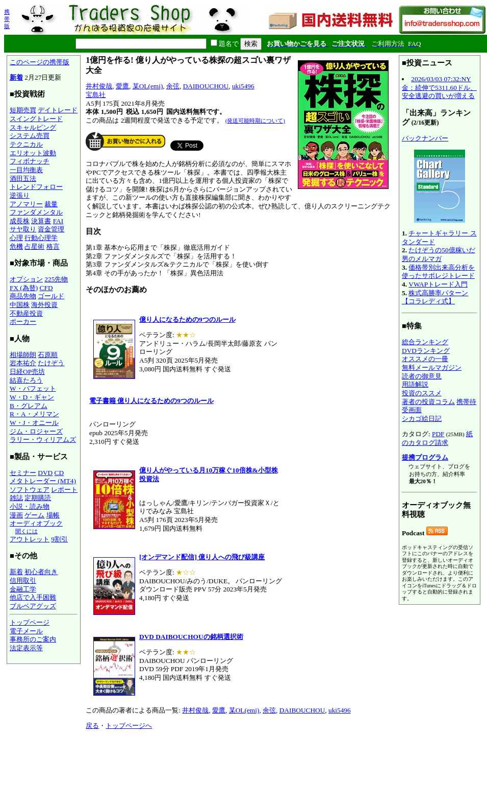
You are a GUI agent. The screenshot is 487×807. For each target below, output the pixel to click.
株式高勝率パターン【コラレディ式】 (435, 297)
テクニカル (26, 144)
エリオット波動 (33, 153)
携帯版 (7, 19)
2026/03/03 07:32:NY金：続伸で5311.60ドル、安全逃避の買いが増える (439, 87)
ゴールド (51, 296)
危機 (16, 246)
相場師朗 (23, 355)
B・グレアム (28, 406)
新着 (16, 77)
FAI (58, 221)
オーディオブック (36, 523)
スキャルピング (33, 127)
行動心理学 (41, 238)
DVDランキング (426, 350)
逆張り (20, 195)
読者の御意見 (422, 376)
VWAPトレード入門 (438, 284)
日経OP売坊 (27, 371)
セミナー (23, 473)
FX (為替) (24, 288)
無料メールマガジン (432, 367)
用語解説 (415, 384)
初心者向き (41, 572)
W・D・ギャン (32, 397)
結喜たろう (26, 380)
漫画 (16, 515)
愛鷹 (122, 86)
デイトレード (58, 110)
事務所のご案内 (33, 639)
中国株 (20, 304)
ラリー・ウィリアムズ (43, 439)
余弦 (173, 86)
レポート (64, 489)
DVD (45, 473)
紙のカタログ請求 (437, 438)
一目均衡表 (26, 170)
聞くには (26, 531)
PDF (438, 434)
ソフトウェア (29, 489)
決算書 (41, 221)
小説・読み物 (29, 506)
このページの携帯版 (39, 62)
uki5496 (243, 86)
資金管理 (51, 229)
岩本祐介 (23, 363)
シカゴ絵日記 (422, 418)
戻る (92, 725)
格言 (53, 246)
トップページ (29, 622)
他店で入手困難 (33, 597)
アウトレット (29, 539)
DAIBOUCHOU (206, 86)
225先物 (56, 279)
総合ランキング (425, 342)
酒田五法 (23, 178)
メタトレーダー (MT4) (43, 481)
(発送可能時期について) (255, 120)
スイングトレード (36, 119)
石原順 (48, 355)
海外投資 (44, 304)
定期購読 (37, 498)
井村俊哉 (99, 86)
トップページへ (129, 725)
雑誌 (16, 498)
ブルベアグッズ (33, 606)
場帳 (53, 515)
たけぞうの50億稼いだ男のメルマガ (438, 254)
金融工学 (23, 589)
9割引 (59, 539)
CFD (46, 288)
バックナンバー (425, 138)
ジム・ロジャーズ (36, 431)
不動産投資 (26, 313)
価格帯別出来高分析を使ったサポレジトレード (438, 272)
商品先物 (23, 296)
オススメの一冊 (425, 359)
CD (59, 473)
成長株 (20, 221)
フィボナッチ (29, 161)
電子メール (26, 631)
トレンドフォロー (36, 187)
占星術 (34, 246)
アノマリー (26, 204)
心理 (16, 238)
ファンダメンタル (36, 212)
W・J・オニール (34, 422)
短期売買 (23, 110)
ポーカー (23, 321)
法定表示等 (26, 648)
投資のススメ (422, 393)
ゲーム (34, 515)
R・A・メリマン (34, 414)
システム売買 (29, 135)
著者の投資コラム (428, 402)
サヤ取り (23, 229)
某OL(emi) (148, 86)
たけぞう (51, 363)
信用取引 (23, 580)
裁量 (51, 204)
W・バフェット (33, 388)
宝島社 (96, 95)
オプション (26, 279)
